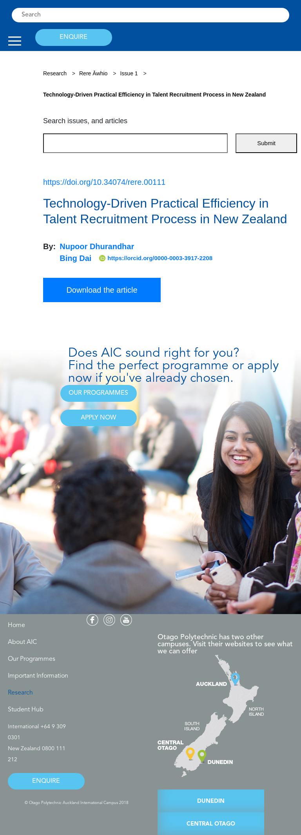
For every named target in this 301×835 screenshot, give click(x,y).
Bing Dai (75, 258)
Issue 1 (129, 73)
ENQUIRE (73, 37)
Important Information (38, 676)
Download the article (101, 290)
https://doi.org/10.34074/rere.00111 (104, 182)
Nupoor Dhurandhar (97, 246)
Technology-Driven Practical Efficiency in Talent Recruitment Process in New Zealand (154, 94)
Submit (266, 143)
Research (55, 73)
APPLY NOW (98, 418)
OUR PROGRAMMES (98, 393)
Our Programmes (31, 659)
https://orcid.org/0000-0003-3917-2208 (155, 258)
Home (16, 625)
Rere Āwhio (94, 73)
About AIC (22, 642)
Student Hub (26, 710)
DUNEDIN (211, 801)
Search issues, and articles (85, 121)
